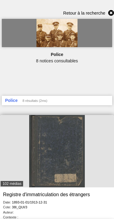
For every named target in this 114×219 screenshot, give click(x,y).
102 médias (11, 184)
